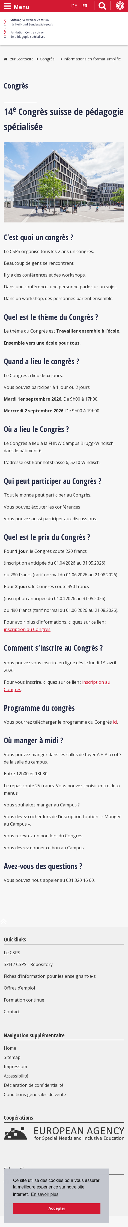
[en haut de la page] (3, 924)
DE (74, 6)
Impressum (15, 1067)
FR (84, 6)
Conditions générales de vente (35, 1094)
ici (115, 722)
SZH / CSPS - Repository (28, 964)
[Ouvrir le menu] (16, 6)
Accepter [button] (56, 1208)
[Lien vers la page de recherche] (102, 7)
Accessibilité (16, 1076)
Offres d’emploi (19, 988)
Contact (12, 1012)
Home (10, 1048)
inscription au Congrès (27, 629)
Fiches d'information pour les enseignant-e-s (50, 976)
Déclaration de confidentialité (34, 1085)
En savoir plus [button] (44, 1194)
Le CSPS (12, 953)
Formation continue (24, 1000)
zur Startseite (22, 58)
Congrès (47, 58)
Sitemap (12, 1057)
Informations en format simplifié (92, 58)
